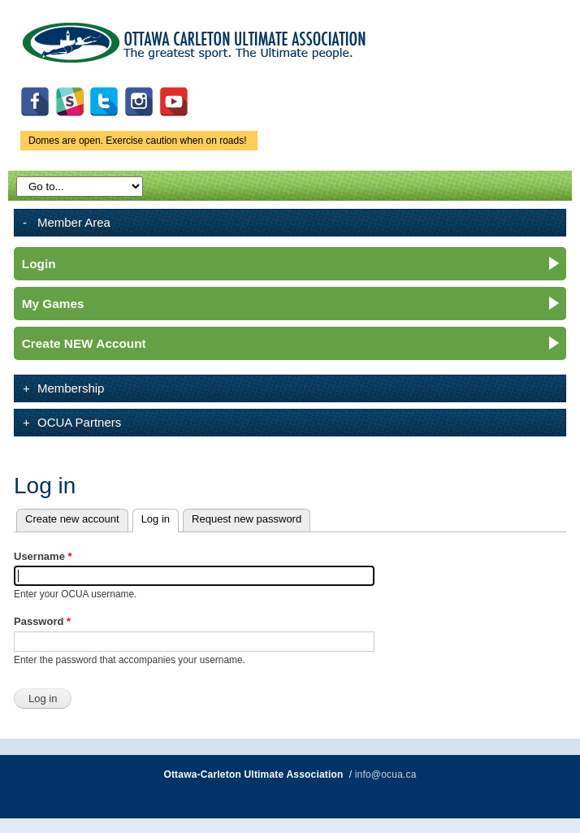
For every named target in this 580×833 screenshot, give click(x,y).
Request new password (246, 519)
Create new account (72, 519)
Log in (160, 517)
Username (43, 556)
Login (39, 264)
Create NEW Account (84, 343)
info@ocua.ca (386, 774)
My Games (53, 303)
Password (42, 621)
